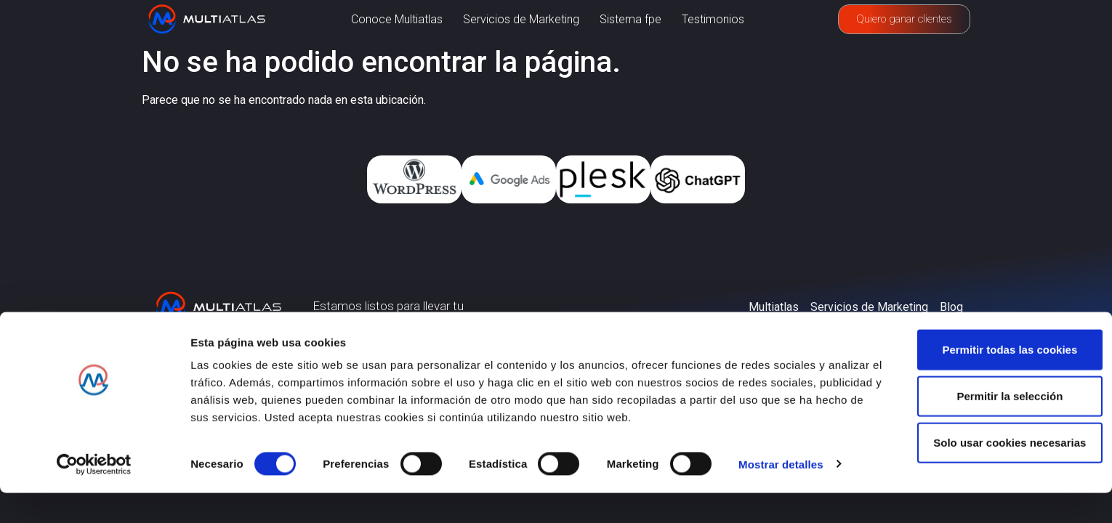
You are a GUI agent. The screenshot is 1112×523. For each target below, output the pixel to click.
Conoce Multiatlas (397, 19)
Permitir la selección (991, 426)
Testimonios (713, 19)
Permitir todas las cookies (990, 379)
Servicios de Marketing (521, 19)
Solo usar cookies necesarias (990, 472)
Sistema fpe (630, 19)
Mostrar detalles (780, 494)
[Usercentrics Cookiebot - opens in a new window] (94, 495)
